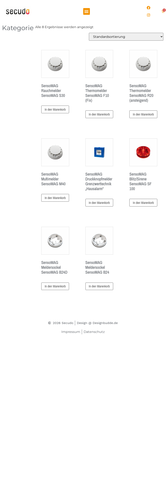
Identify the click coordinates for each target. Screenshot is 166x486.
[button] (86, 11)
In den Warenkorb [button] (55, 109)
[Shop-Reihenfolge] (126, 37)
